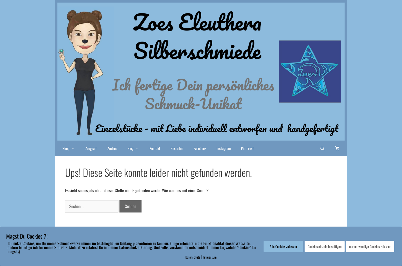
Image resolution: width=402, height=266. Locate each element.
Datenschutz (192, 257)
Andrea (112, 148)
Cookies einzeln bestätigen (324, 246)
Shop (71, 148)
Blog (135, 148)
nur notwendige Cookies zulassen (370, 246)
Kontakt (154, 148)
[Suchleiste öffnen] (322, 148)
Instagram (223, 148)
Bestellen (176, 148)
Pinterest (247, 148)
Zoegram (91, 148)
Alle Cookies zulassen (283, 246)
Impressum (210, 257)
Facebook (200, 148)
